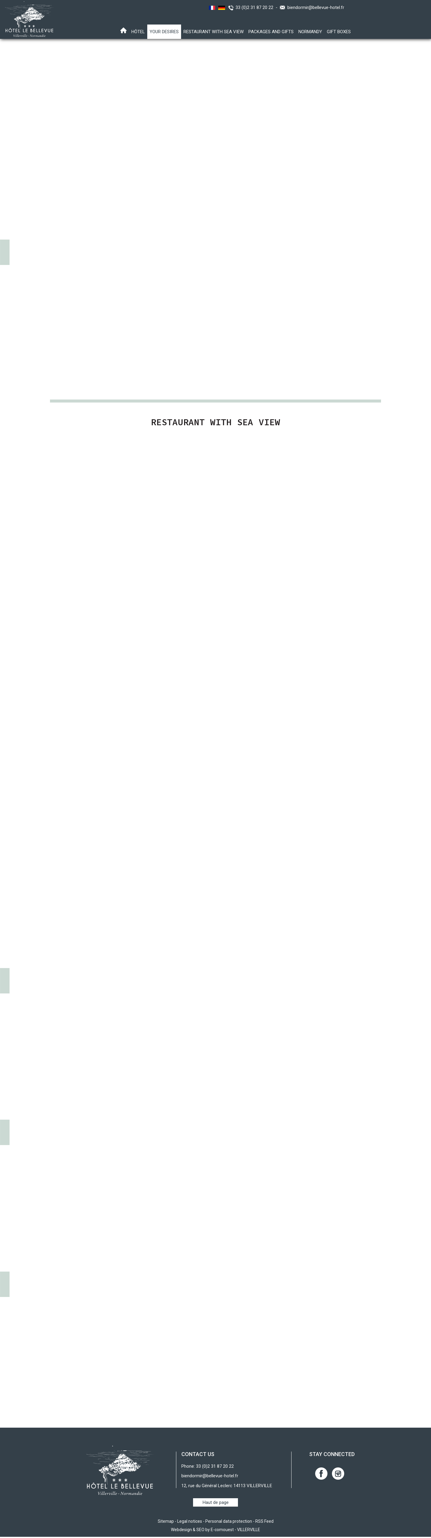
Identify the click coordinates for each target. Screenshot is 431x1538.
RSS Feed (264, 1522)
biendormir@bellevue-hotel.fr (315, 7)
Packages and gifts (271, 31)
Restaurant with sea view (213, 31)
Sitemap (166, 1522)
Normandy (310, 31)
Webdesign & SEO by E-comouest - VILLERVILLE (215, 1530)
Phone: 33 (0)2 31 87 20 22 (207, 1467)
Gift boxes (339, 31)
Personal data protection (228, 1522)
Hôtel (138, 31)
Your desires (164, 31)
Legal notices (189, 1522)
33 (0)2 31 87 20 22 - (258, 7)
